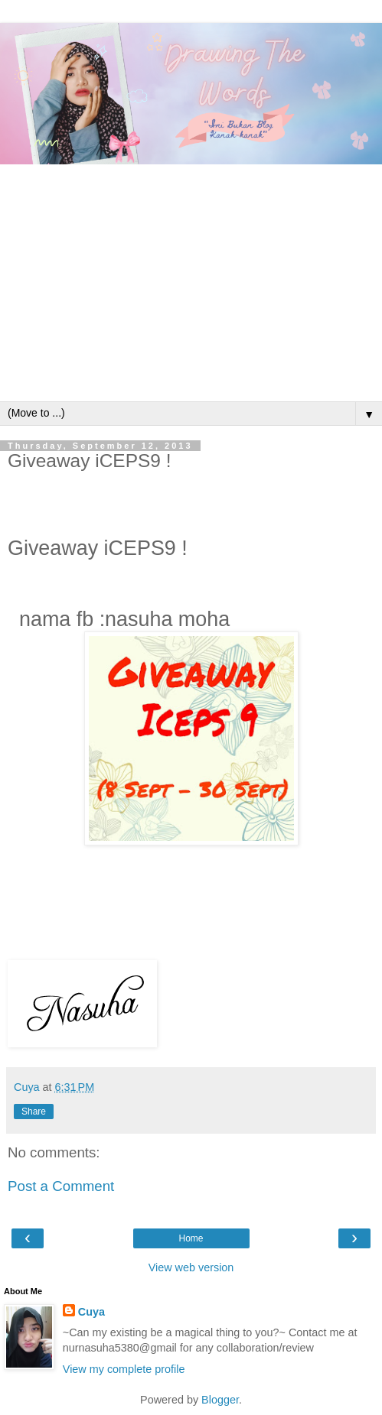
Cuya (91, 1312)
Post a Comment (61, 1186)
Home (190, 1238)
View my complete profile (124, 1369)
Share (33, 1111)
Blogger (220, 1400)
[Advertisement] (191, 287)
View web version (191, 1267)
